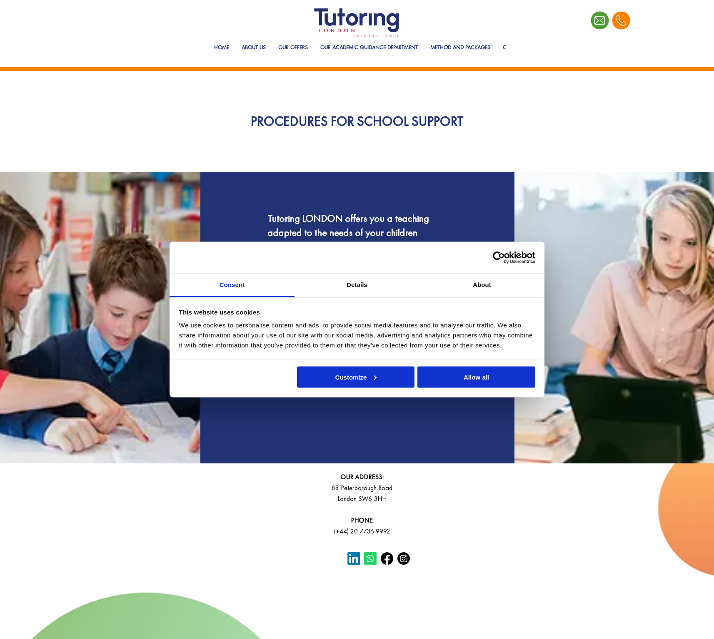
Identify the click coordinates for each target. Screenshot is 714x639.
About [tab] (482, 284)
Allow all (476, 376)
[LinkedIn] (353, 558)
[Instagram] (403, 558)
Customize (356, 376)
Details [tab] (357, 284)
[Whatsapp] (370, 558)
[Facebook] (387, 558)
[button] (293, 54)
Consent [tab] (232, 284)
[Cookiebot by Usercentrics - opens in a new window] (498, 257)
